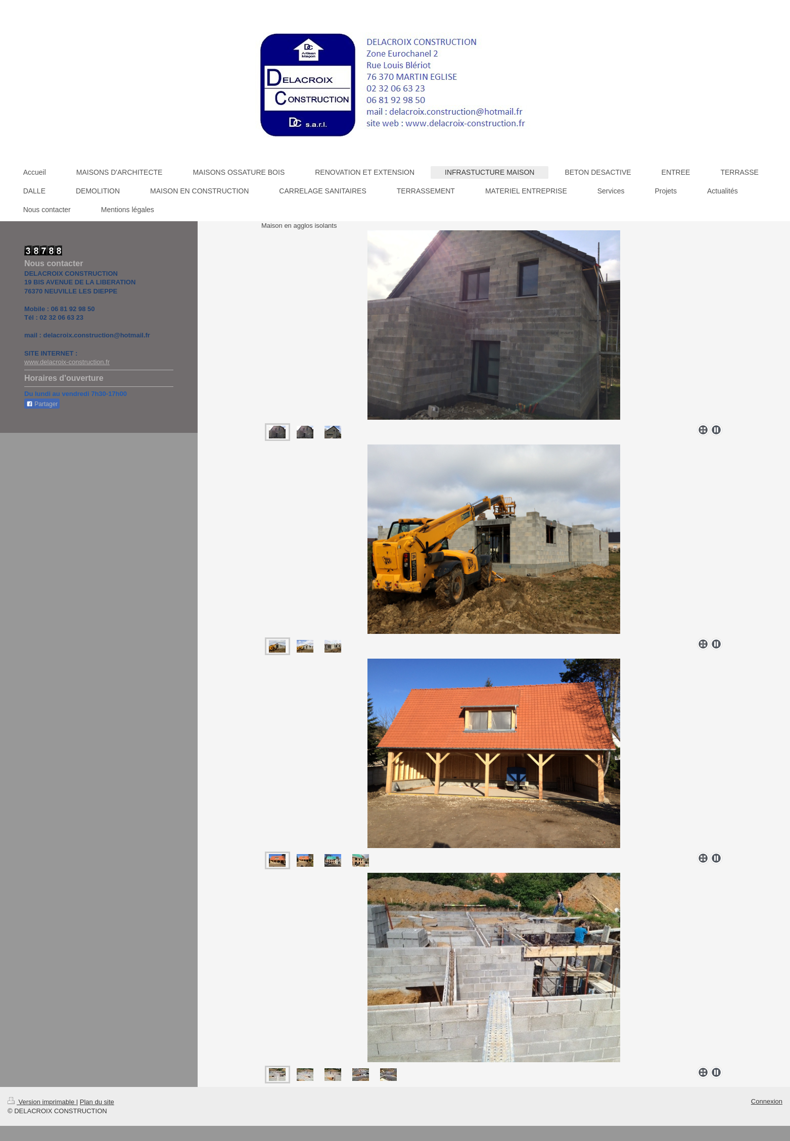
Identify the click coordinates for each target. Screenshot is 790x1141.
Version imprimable (42, 1102)
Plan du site (97, 1102)
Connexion (766, 1101)
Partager (42, 404)
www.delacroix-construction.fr (67, 362)
